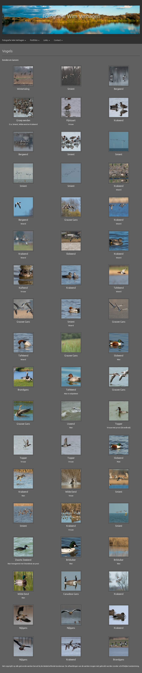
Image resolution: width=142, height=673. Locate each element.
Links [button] (47, 40)
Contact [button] (58, 40)
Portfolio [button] (34, 40)
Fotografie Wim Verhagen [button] (14, 40)
